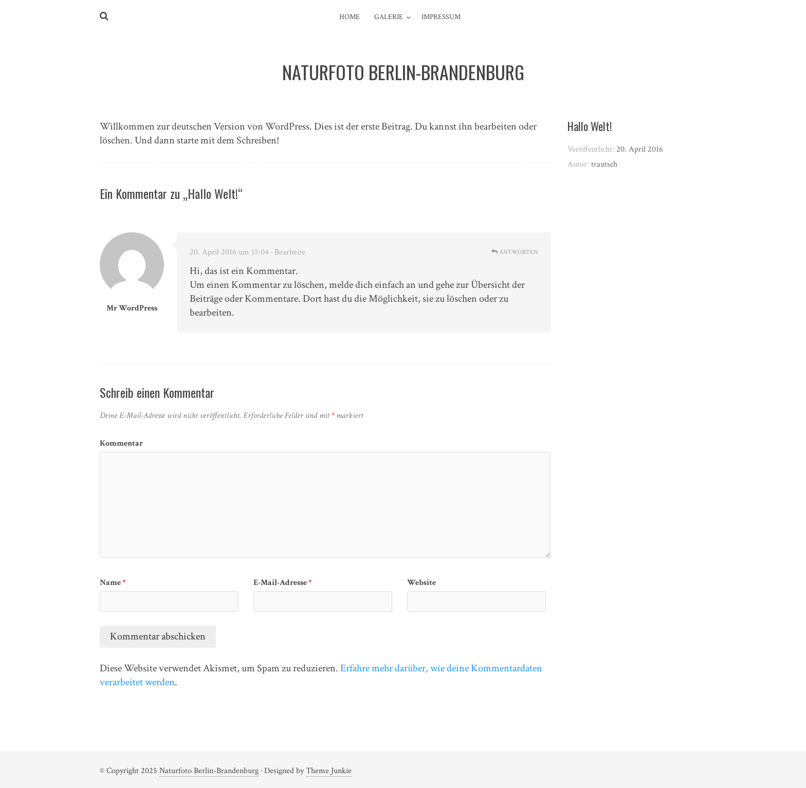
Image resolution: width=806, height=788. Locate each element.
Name (113, 582)
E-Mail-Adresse (282, 582)
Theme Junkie (329, 770)
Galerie (388, 17)
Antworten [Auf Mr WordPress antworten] (514, 252)
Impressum (441, 17)
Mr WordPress (131, 308)
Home (349, 17)
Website (421, 582)
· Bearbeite (288, 252)
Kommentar (121, 443)
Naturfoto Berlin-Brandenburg (209, 770)
